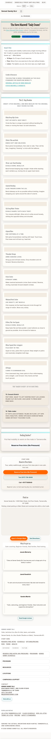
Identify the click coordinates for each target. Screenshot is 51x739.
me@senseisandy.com (9, 694)
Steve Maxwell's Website (15, 85)
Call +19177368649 (25, 482)
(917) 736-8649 (6, 692)
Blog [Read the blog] (43, 2)
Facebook (15, 648)
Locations (7, 673)
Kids (3, 644)
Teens (8, 644)
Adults (14, 644)
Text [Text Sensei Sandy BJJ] (24, 6)
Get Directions (35, 538)
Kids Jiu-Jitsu (41, 713)
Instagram (6, 648)
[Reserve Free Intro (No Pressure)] (25, 445)
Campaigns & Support (11, 679)
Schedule (21, 641)
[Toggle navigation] (21, 11)
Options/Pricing (32, 641)
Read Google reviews (25, 618)
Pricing (17, 715)
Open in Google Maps (18, 538)
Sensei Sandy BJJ (9, 11)
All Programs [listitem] (25, 16)
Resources (7, 667)
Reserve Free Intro (8, 641)
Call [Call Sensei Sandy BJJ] (31, 6)
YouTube (24, 648)
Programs (34, 653)
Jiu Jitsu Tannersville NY (11, 713)
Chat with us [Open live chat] (7, 699)
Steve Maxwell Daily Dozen (14, 30)
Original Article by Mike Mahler (18, 83)
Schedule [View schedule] (9, 2)
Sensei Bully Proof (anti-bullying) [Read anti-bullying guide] (27, 2)
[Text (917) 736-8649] (25, 477)
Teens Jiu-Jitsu (7, 715)
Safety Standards (28, 715)
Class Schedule (29, 713)
